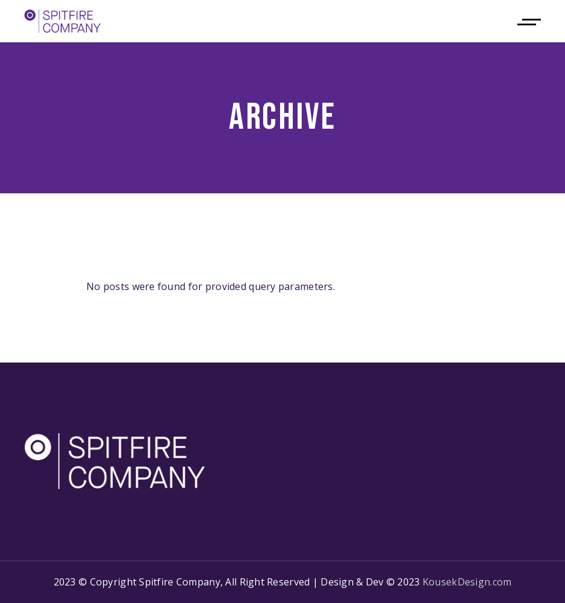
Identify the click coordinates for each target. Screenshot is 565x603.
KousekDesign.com (467, 581)
